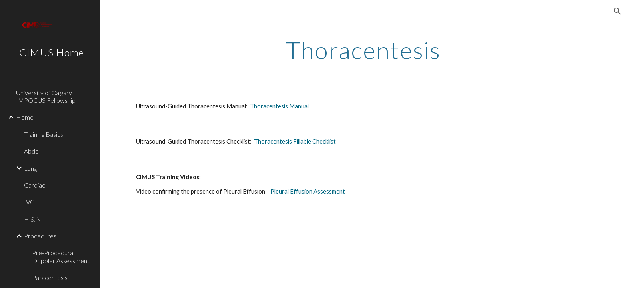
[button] (617, 11)
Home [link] (25, 117)
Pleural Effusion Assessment (307, 191)
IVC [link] (29, 202)
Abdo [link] (31, 151)
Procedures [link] (40, 236)
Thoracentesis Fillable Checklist (295, 141)
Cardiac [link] (34, 185)
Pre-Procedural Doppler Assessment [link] (61, 256)
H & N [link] (32, 219)
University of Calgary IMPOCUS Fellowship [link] (46, 96)
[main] (363, 50)
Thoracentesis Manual (279, 106)
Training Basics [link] (43, 134)
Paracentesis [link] (50, 277)
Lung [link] (30, 168)
